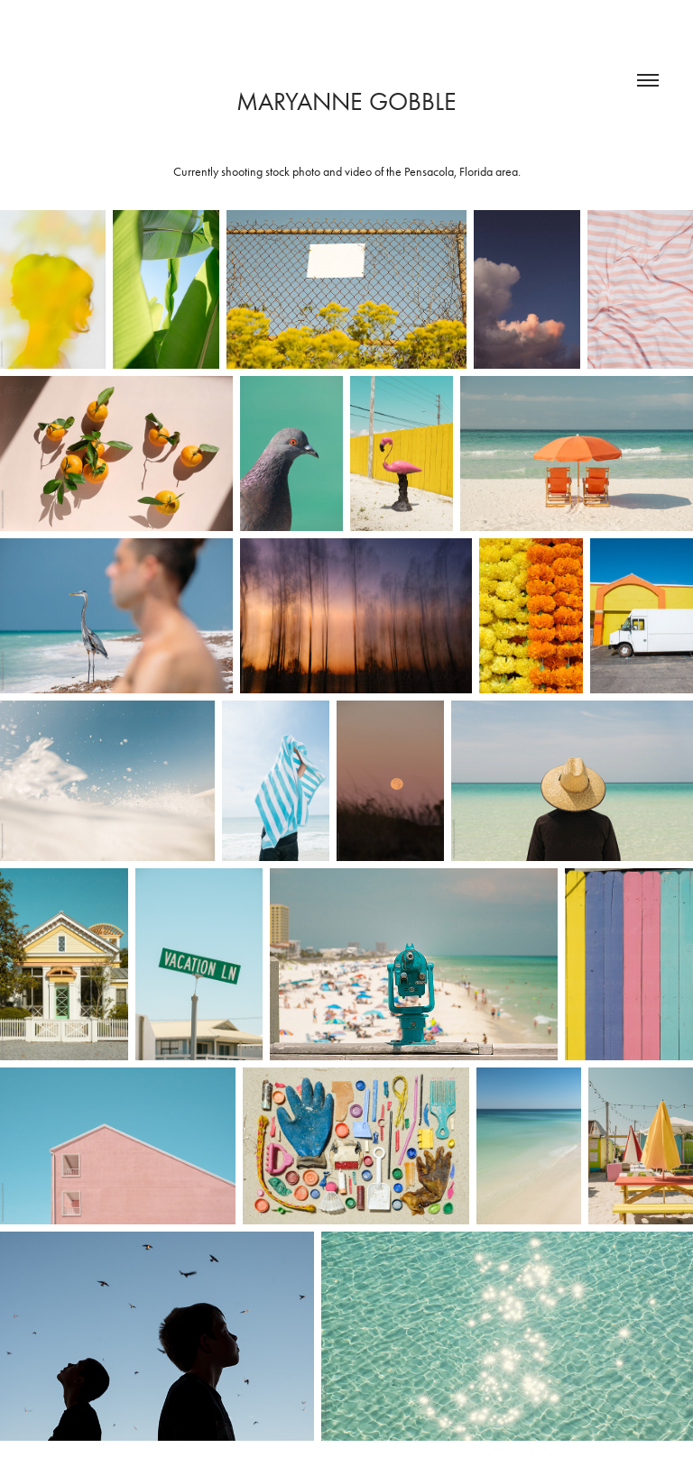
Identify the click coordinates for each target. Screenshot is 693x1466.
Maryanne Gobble (346, 101)
